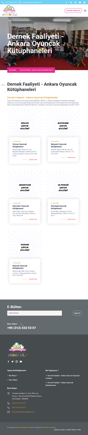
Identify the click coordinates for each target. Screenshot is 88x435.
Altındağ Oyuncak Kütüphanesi (58, 207)
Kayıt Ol (77, 313)
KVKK (79, 430)
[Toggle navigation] (85, 11)
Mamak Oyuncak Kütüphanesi (20, 267)
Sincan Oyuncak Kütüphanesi (20, 145)
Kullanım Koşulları (59, 430)
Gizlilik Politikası (71, 430)
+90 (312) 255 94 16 (19, 407)
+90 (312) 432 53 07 (11, 2)
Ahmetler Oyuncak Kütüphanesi (21, 207)
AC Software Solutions (48, 427)
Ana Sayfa (12, 70)
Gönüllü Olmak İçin (73, 10)
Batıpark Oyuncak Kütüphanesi (58, 145)
